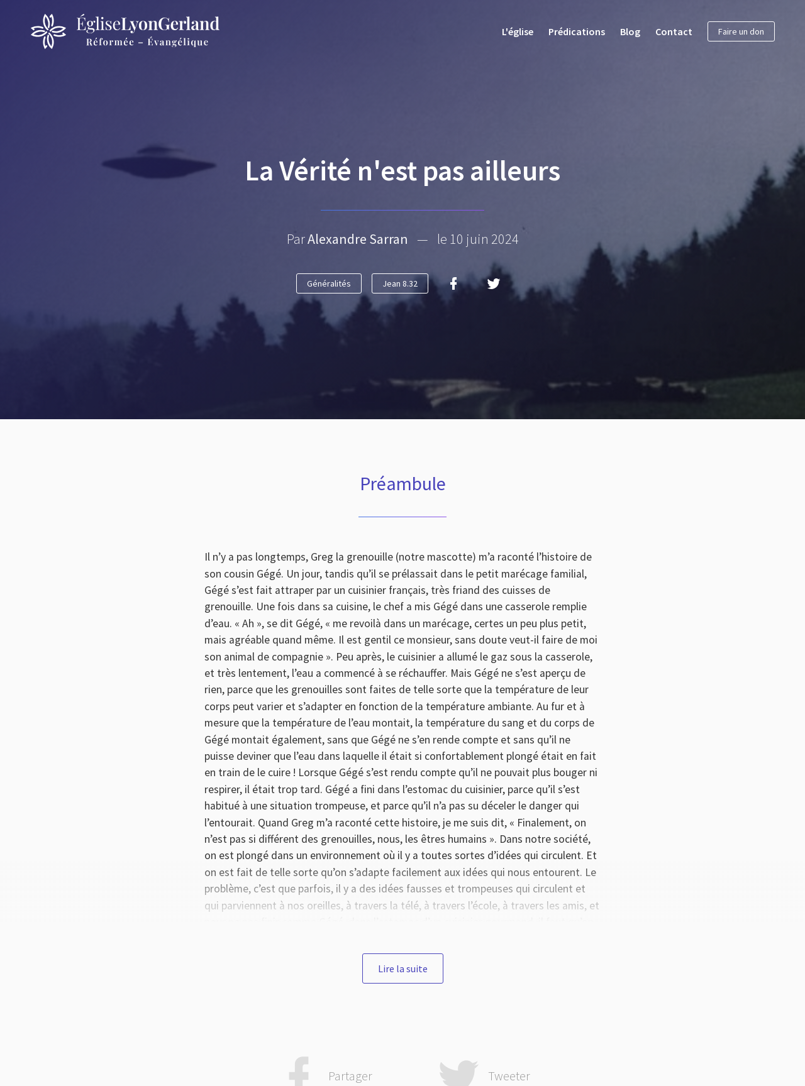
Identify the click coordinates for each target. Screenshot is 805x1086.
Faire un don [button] (741, 31)
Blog (630, 31)
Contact (673, 31)
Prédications (576, 31)
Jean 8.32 (400, 283)
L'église (517, 31)
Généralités (329, 283)
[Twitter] (494, 283)
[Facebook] (453, 283)
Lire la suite (403, 968)
